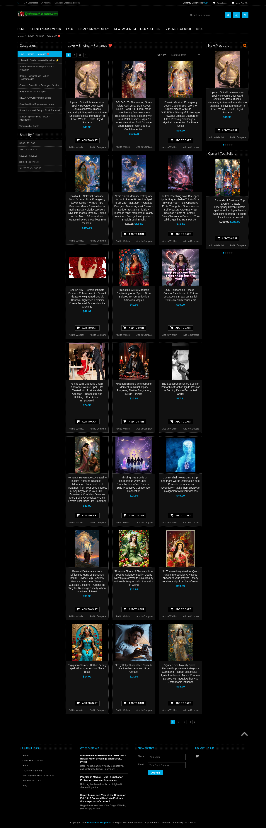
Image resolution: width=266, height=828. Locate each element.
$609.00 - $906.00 (28, 159)
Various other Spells (30, 129)
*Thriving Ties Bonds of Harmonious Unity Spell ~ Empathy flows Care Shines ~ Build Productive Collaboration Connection (134, 484)
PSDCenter (190, 822)
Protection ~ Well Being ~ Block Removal (35, 112)
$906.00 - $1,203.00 (29, 165)
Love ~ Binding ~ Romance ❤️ (35, 54)
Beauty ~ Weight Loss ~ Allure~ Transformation (35, 78)
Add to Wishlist (76, 147)
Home (21, 36)
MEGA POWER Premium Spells (35, 98)
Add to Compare (98, 147)
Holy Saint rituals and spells (33, 91)
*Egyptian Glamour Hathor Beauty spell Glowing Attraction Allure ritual (87, 668)
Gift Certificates (31, 3)
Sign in (57, 3)
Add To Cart (87, 140)
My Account (46, 3)
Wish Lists (221, 3)
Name (141, 756)
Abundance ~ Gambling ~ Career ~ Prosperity (37, 68)
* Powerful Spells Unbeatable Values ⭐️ (39, 60)
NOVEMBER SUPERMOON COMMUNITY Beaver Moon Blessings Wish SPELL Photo (103, 758)
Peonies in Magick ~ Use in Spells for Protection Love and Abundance (101, 778)
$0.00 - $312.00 (27, 146)
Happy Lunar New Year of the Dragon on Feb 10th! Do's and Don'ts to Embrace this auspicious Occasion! (103, 798)
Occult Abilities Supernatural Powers (37, 104)
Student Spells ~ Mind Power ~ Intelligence (35, 121)
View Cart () (242, 3)
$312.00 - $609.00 (28, 152)
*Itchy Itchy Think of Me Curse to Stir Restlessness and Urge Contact (133, 668)
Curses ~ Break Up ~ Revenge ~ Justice (39, 85)
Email (141, 764)
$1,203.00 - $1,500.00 (30, 171)
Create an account (72, 3)
